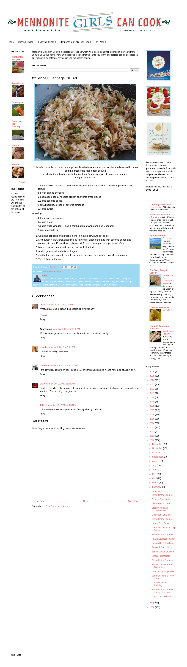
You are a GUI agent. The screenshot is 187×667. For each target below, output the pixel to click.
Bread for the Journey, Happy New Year (162, 590)
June (154, 469)
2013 (152, 427)
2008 (152, 607)
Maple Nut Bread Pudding (160, 584)
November (157, 448)
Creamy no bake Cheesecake (160, 509)
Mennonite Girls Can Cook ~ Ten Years (83, 42)
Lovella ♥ (44, 365)
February (166, 238)
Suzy (42, 383)
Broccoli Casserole (161, 556)
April (154, 478)
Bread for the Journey (162, 495)
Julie (42, 405)
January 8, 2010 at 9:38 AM (66, 329)
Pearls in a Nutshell (159, 214)
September (157, 457)
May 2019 (167, 310)
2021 (152, 393)
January (156, 491)
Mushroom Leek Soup (162, 596)
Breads (15, 145)
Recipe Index (25, 42)
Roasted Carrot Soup (162, 547)
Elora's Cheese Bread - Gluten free (163, 565)
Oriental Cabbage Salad (163, 571)
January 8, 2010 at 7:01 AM (59, 304)
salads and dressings (51, 271)
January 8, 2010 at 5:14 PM (61, 347)
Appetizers (17, 83)
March (155, 482)
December (157, 444)
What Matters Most (159, 307)
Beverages (17, 102)
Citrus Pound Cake (161, 503)
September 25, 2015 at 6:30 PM (61, 405)
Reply (42, 319)
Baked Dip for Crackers (163, 551)
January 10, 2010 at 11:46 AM (60, 383)
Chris (42, 304)
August (156, 461)
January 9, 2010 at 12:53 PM (64, 365)
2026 (152, 371)
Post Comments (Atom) (57, 506)
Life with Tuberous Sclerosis (159, 327)
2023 (152, 384)
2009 (152, 603)
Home (11, 42)
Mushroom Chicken (161, 514)
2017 (152, 410)
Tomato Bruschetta (161, 499)
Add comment (40, 421)
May (154, 474)
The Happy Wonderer (160, 204)
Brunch (15, 164)
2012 (152, 431)
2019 (152, 401)
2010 (152, 440)
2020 (152, 397)
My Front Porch (157, 235)
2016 (152, 414)
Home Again (155, 207)
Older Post (133, 501)
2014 (152, 423)
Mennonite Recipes (17, 58)
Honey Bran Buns (160, 523)
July (154, 465)
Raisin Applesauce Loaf (163, 539)
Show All (22, 182)
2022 (152, 388)
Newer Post (38, 501)
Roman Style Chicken (162, 543)
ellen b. (43, 347)
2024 (152, 380)
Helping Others (47, 42)
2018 (152, 406)
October (156, 452)
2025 (152, 376)
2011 (152, 436)
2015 (152, 418)
